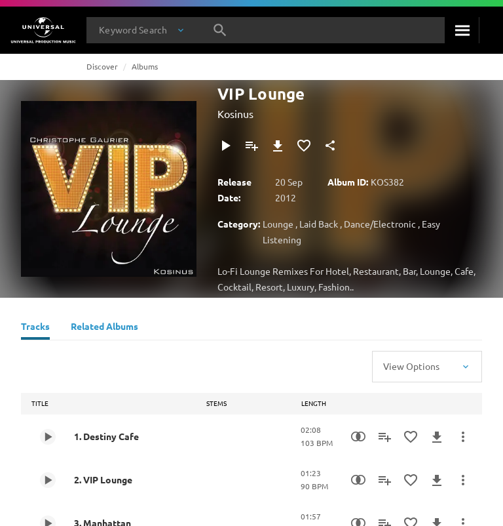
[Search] (461, 30)
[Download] (278, 145)
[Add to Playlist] (251, 145)
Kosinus (235, 113)
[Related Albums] (104, 328)
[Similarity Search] (358, 437)
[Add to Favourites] (304, 145)
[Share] (330, 145)
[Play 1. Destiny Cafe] (48, 437)
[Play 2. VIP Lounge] (48, 480)
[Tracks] (35, 328)
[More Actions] (463, 437)
